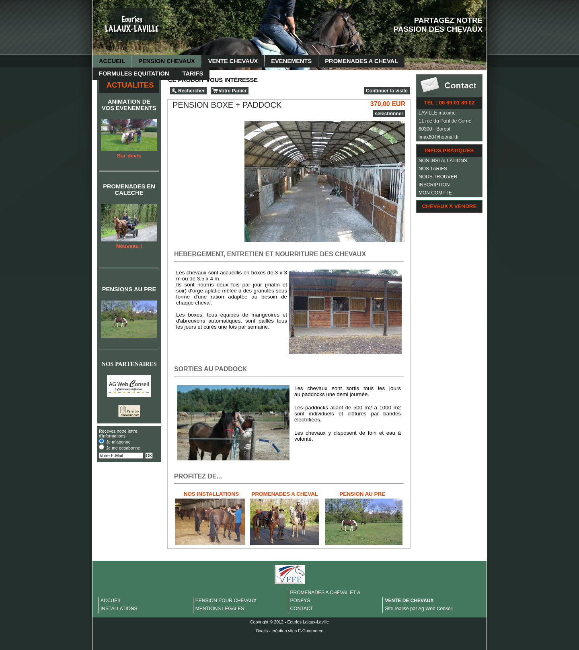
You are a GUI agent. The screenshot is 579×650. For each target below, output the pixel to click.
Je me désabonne (123, 448)
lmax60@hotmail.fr (439, 137)
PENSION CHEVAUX (166, 61)
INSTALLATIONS (119, 608)
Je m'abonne (118, 441)
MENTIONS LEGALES (219, 608)
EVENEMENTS (291, 61)
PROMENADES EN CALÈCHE (129, 189)
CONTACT (301, 608)
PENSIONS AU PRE (129, 289)
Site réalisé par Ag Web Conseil (419, 608)
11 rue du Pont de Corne (445, 121)
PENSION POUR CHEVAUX (226, 600)
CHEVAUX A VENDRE (449, 206)
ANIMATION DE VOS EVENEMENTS (129, 104)
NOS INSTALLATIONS (443, 161)
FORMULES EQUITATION (134, 73)
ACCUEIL (112, 61)
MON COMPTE (435, 193)
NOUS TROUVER (438, 177)
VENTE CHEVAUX (233, 61)
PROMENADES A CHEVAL (361, 61)
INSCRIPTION (434, 185)
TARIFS (193, 73)
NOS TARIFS (433, 169)
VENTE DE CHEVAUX (409, 600)
